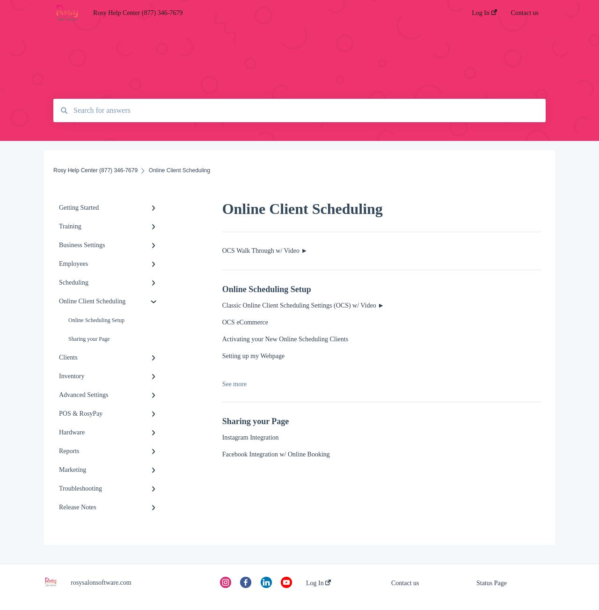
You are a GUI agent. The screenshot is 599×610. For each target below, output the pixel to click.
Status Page (491, 583)
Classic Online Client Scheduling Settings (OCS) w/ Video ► (303, 305)
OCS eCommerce (245, 322)
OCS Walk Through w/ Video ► (265, 250)
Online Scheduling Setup (96, 320)
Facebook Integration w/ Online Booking (276, 454)
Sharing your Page (89, 339)
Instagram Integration (250, 437)
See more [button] (234, 384)
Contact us (405, 583)
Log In (318, 583)
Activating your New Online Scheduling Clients (285, 339)
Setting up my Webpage (253, 356)
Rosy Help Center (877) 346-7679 (138, 12)
